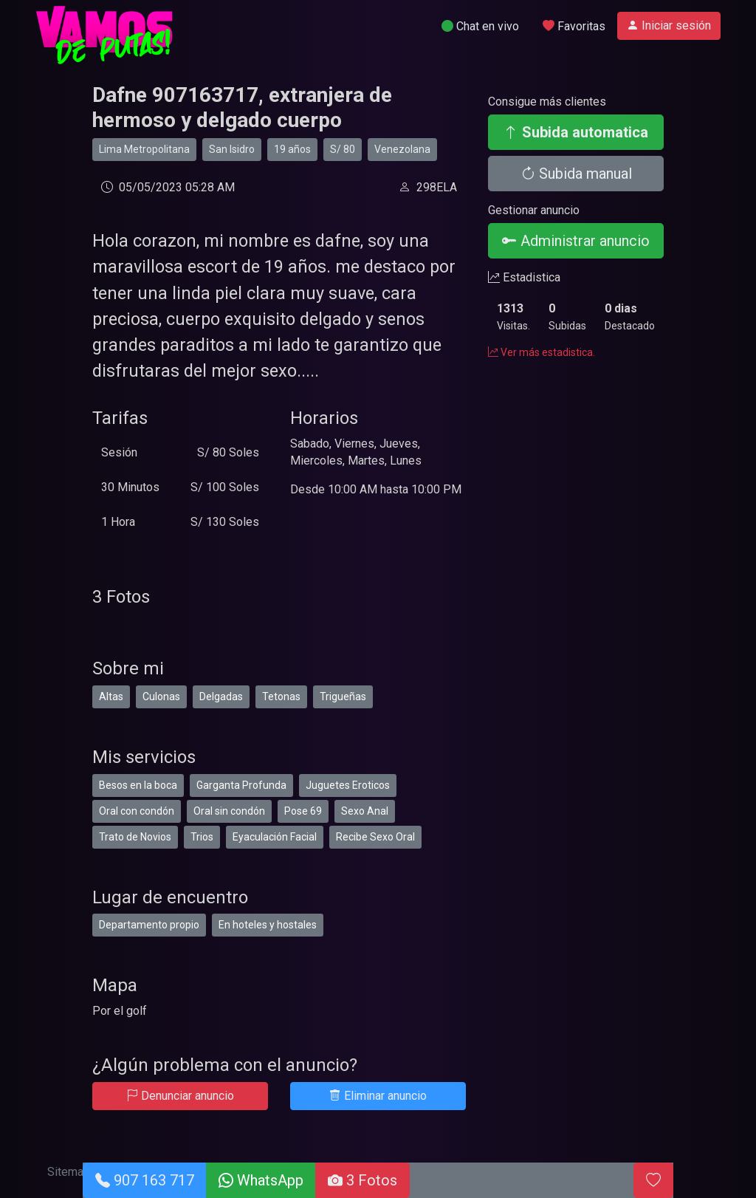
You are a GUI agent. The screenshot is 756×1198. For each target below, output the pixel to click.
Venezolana (402, 149)
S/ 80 (342, 149)
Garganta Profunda (241, 785)
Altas (111, 696)
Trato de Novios (135, 837)
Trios (201, 837)
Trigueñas (343, 696)
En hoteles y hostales (268, 925)
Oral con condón (136, 811)
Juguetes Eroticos (348, 785)
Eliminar (378, 1096)
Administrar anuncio (576, 241)
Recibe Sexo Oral (375, 837)
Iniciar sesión (669, 25)
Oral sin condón (229, 811)
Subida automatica (576, 132)
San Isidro (232, 149)
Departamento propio (149, 925)
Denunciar (180, 1096)
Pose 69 (303, 811)
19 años (292, 149)
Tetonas (281, 696)
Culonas (161, 696)
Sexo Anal (364, 811)
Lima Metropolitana (144, 149)
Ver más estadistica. (541, 352)
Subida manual (576, 173)
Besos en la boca (138, 785)
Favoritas (574, 26)
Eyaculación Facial (275, 837)
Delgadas (221, 696)
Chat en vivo (480, 26)
